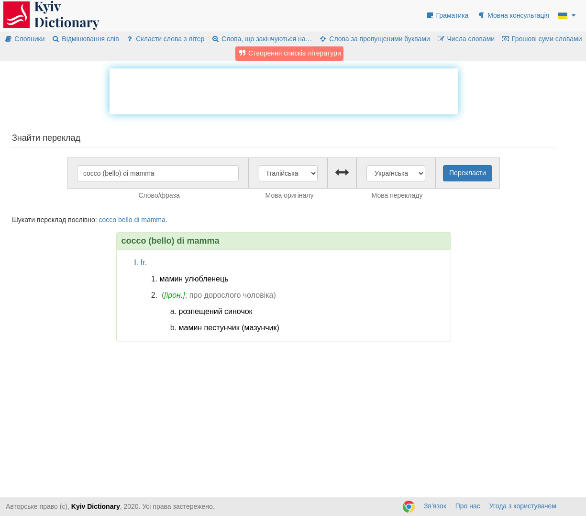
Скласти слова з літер (165, 39)
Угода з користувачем (522, 506)
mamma (153, 220)
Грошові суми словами (541, 39)
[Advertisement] (284, 90)
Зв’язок (435, 506)
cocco (107, 220)
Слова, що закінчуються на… (261, 39)
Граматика (447, 15)
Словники (24, 39)
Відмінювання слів (85, 39)
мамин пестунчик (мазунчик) (229, 328)
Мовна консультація (513, 15)
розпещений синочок (216, 311)
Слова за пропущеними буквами (374, 39)
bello (125, 220)
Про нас (467, 506)
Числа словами (466, 39)
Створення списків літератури (289, 53)
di (136, 220)
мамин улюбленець (194, 279)
